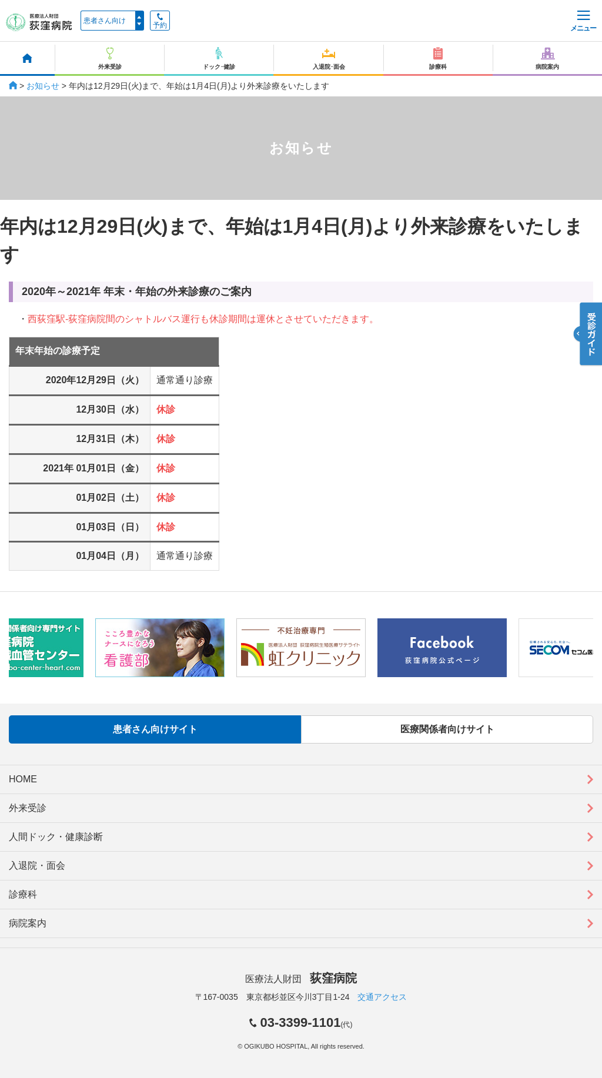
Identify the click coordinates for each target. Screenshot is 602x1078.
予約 (160, 21)
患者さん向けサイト (155, 729)
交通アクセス (382, 997)
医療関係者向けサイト (447, 729)
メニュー (583, 21)
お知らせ (42, 86)
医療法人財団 (301, 979)
